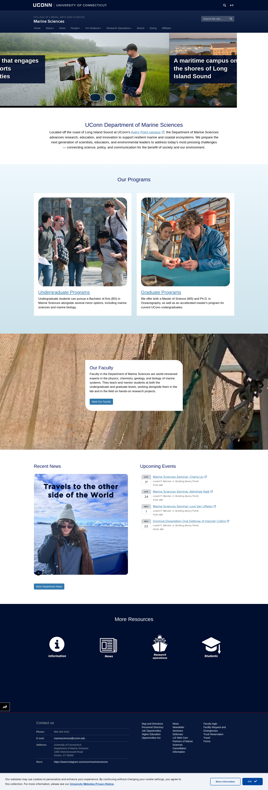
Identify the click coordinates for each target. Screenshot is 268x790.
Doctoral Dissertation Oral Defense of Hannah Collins (191, 546)
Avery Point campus (147, 157)
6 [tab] (88, 603)
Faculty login (210, 723)
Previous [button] (126, 122)
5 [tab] (84, 603)
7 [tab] (91, 603)
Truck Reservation (213, 734)
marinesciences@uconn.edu (69, 738)
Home (37, 28)
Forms (207, 741)
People (75, 28)
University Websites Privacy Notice (92, 784)
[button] (38, 597)
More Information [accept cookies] (225, 781)
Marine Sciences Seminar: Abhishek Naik (183, 516)
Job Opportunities (151, 730)
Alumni (140, 28)
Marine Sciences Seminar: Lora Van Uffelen (184, 531)
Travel (207, 737)
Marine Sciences (49, 21)
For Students (93, 28)
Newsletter (178, 727)
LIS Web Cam (180, 737)
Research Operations (118, 28)
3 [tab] (77, 603)
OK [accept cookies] (252, 781)
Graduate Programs (161, 317)
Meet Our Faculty (101, 426)
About (50, 28)
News (62, 28)
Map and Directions (152, 723)
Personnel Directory (152, 727)
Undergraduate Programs (64, 317)
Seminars (178, 730)
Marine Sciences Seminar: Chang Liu (180, 501)
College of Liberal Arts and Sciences (59, 17)
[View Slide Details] (81, 549)
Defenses (178, 734)
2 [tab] (74, 603)
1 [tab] (70, 603)
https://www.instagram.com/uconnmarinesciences (81, 761)
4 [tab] (81, 603)
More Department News (49, 611)
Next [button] (141, 122)
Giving (153, 28)
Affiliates (166, 28)
